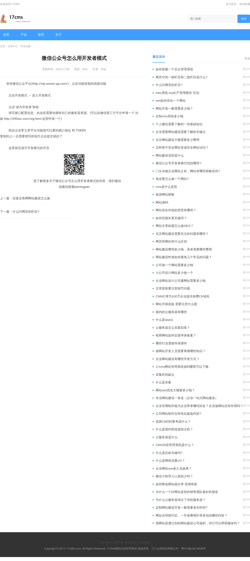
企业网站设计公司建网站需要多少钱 (181, 280)
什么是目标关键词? (169, 453)
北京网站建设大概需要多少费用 (177, 140)
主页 (2, 46)
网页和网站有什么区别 (171, 241)
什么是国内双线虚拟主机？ (174, 429)
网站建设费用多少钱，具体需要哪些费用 (184, 249)
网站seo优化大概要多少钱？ (175, 390)
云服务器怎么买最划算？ (173, 327)
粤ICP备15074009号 (193, 548)
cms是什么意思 (166, 186)
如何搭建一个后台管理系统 (174, 69)
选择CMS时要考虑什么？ (173, 421)
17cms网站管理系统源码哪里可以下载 (182, 366)
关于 (58, 34)
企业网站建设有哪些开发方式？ (177, 359)
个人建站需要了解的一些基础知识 (179, 124)
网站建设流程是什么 (170, 155)
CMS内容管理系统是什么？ (175, 445)
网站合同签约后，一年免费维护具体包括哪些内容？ (192, 515)
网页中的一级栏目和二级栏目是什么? (181, 77)
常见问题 (25, 46)
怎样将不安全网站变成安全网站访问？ (182, 147)
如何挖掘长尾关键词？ (171, 218)
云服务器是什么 (167, 437)
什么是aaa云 (164, 319)
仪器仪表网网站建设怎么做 (31, 198)
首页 (6, 34)
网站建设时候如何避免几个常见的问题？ (184, 257)
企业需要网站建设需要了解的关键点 (181, 132)
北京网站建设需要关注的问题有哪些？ (182, 233)
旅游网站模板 (165, 194)
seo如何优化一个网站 (171, 100)
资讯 (41, 34)
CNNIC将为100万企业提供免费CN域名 (183, 296)
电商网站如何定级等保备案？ (176, 335)
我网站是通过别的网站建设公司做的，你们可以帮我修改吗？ (198, 523)
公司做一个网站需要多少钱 (174, 265)
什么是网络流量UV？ (170, 460)
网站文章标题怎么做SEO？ (175, 225)
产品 (24, 34)
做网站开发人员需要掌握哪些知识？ (181, 351)
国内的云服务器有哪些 (171, 312)
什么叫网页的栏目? (25, 211)
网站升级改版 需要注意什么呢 (176, 304)
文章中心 (13, 46)
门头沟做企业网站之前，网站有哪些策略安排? (188, 171)
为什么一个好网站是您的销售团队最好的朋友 (187, 492)
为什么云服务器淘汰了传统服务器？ (181, 500)
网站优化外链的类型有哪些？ (176, 210)
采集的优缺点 (165, 374)
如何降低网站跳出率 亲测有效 (176, 484)
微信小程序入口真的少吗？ (174, 476)
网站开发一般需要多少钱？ (174, 108)
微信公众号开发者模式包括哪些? (178, 163)
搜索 (243, 18)
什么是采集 (163, 382)
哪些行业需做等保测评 (171, 343)
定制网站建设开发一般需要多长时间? (181, 507)
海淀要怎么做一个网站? (172, 179)
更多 (247, 58)
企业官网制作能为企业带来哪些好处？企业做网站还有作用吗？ (199, 406)
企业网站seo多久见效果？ (174, 468)
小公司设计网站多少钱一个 (174, 272)
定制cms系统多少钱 (169, 116)
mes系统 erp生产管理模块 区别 (177, 93)
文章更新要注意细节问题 (173, 288)
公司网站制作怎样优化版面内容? (178, 413)
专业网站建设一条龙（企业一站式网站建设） (187, 398)
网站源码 (162, 202)
